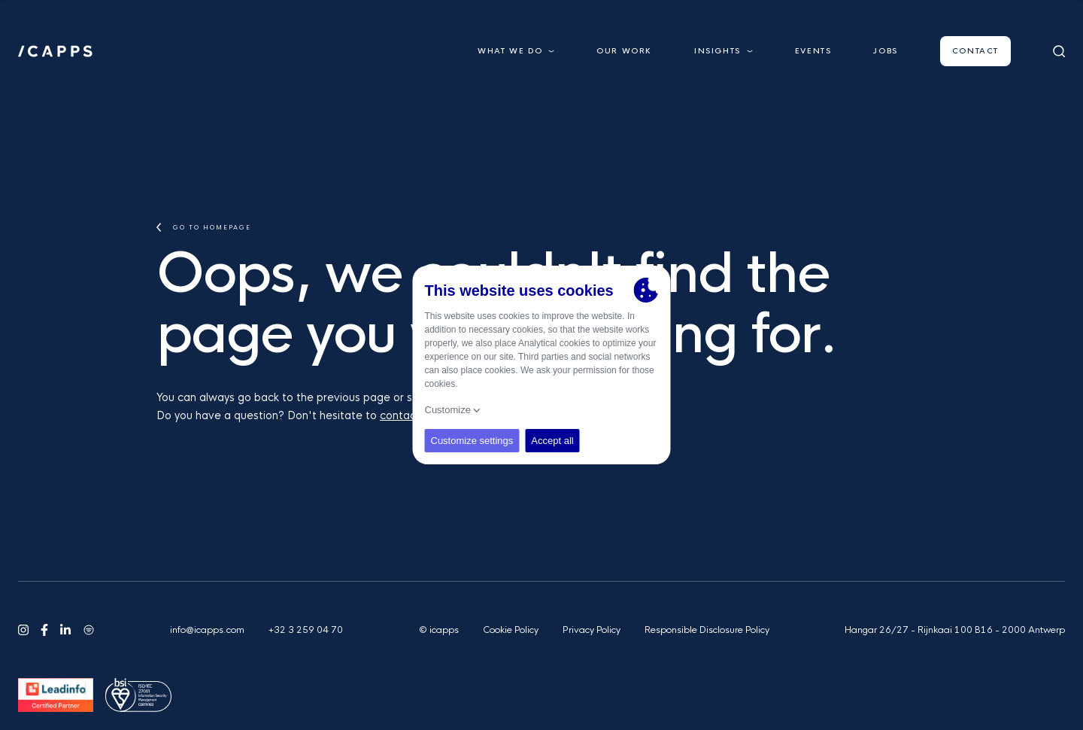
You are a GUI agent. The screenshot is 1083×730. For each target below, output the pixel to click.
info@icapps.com (207, 630)
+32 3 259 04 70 (305, 630)
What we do (516, 51)
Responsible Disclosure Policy (707, 630)
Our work (624, 51)
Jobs (885, 51)
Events (813, 51)
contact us (407, 415)
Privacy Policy (591, 630)
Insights (723, 51)
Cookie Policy (510, 630)
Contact (975, 51)
